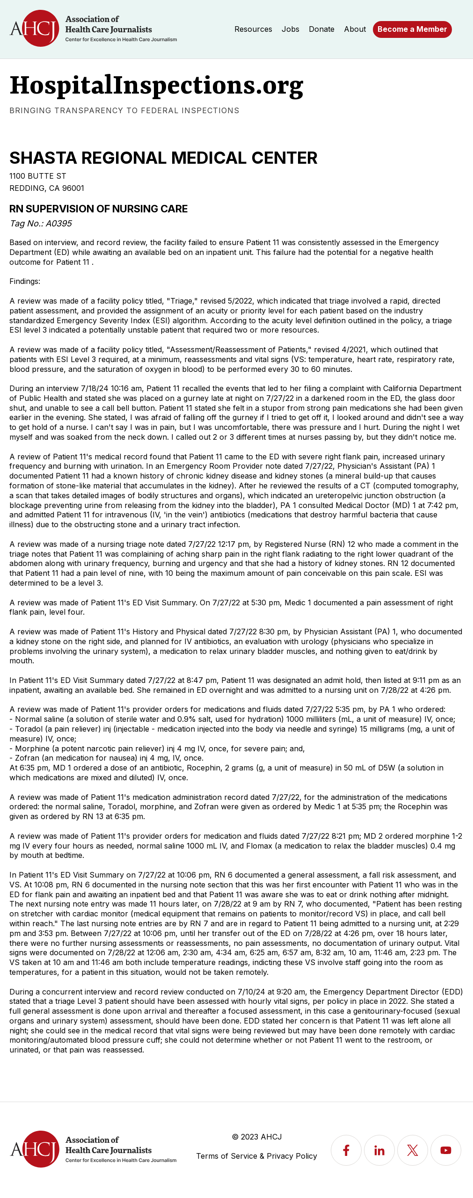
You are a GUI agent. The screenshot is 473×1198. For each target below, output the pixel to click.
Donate (322, 29)
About (355, 29)
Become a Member (412, 29)
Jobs (290, 29)
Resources (253, 29)
